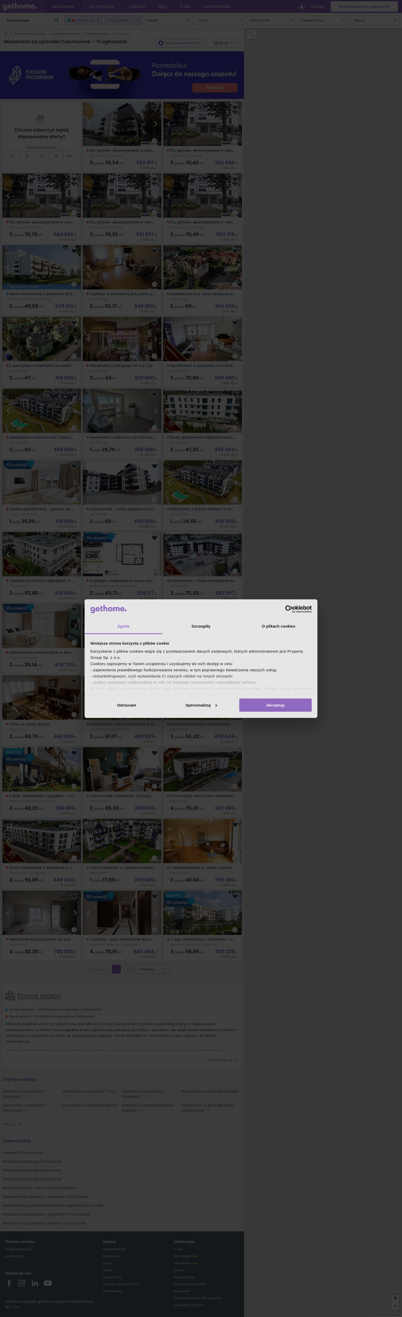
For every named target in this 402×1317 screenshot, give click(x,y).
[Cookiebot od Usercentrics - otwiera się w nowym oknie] (289, 609)
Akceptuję (275, 705)
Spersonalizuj (201, 705)
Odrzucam (126, 705)
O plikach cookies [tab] (278, 626)
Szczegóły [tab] (200, 626)
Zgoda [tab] (123, 626)
